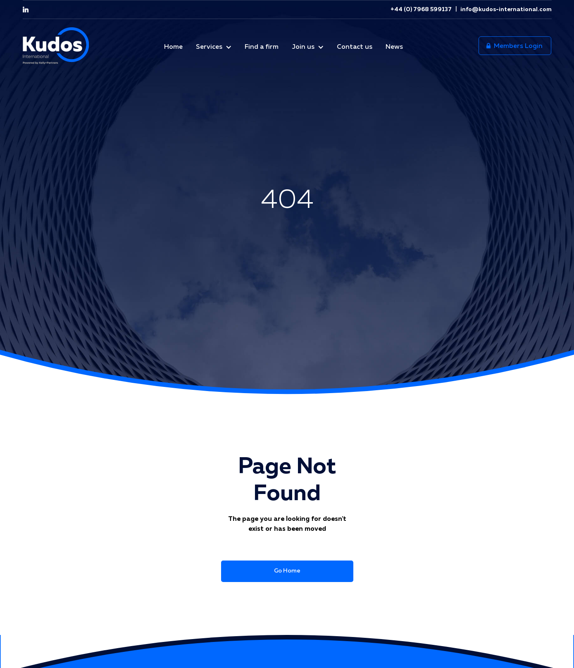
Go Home (287, 571)
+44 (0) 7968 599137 (421, 9)
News (394, 47)
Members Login (514, 46)
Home (173, 47)
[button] (214, 46)
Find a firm (262, 47)
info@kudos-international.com (505, 9)
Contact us (354, 47)
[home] (56, 45)
